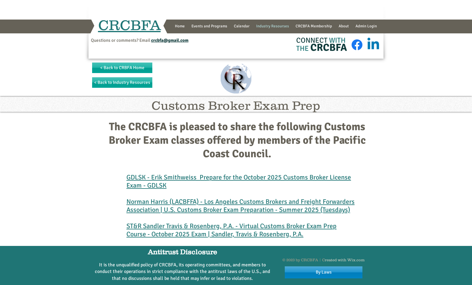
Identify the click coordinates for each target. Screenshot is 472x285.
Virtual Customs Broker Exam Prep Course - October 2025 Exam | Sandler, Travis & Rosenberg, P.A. (231, 230)
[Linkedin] (373, 45)
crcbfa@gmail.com (169, 40)
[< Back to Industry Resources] (122, 82)
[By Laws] (323, 272)
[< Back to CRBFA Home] (122, 68)
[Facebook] (357, 45)
